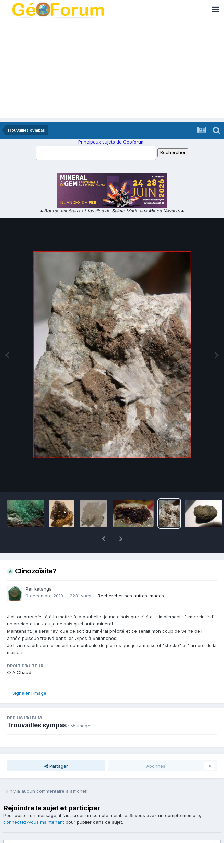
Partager (56, 748)
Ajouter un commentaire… (41, 831)
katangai (43, 571)
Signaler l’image (29, 675)
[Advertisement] (112, 70)
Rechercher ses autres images (131, 578)
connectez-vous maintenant (33, 804)
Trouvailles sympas (37, 707)
